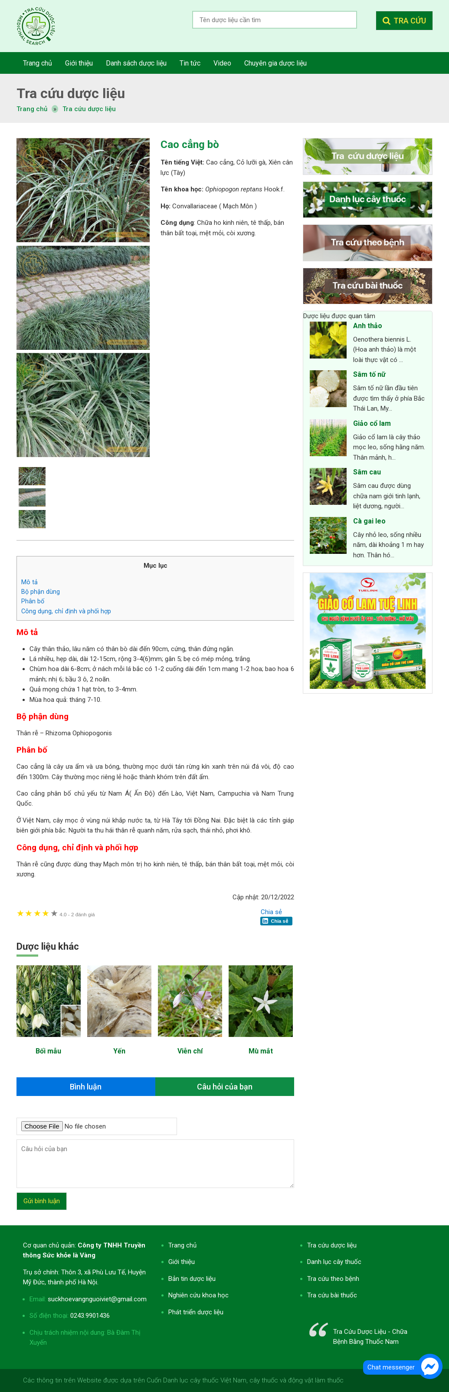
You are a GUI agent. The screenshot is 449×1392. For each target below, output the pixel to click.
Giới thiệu (181, 1262)
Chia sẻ (271, 912)
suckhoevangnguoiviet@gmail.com (97, 1299)
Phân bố (33, 601)
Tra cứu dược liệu (42, 26)
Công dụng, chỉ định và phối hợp (66, 611)
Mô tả (29, 582)
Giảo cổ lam (372, 423)
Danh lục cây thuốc (334, 1262)
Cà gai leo (369, 521)
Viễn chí (190, 1051)
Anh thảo (367, 326)
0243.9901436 (90, 1316)
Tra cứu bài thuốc (332, 1295)
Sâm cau (367, 472)
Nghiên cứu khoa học (198, 1295)
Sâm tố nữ (369, 374)
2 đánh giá (77, 914)
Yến (119, 1051)
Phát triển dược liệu (195, 1312)
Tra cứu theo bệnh (333, 1279)
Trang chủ (182, 1245)
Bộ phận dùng (40, 591)
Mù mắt (261, 1051)
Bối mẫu (48, 1051)
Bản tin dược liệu (192, 1279)
